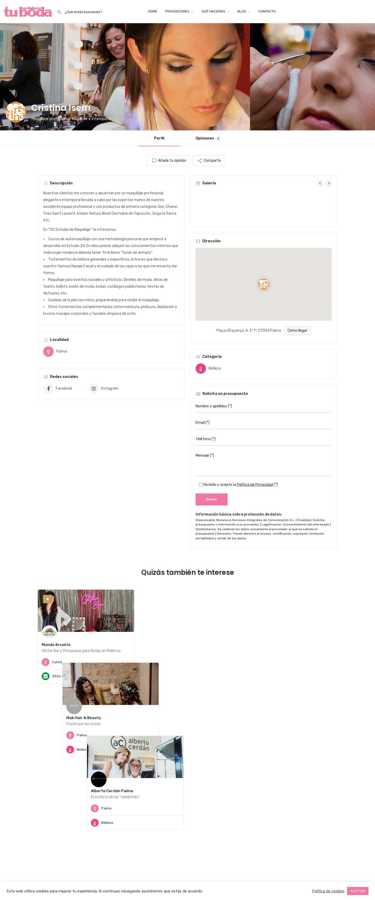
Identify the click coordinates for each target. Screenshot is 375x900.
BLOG (242, 11)
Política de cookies (328, 891)
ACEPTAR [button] (357, 891)
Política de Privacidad (255, 484)
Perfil (159, 138)
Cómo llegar (297, 330)
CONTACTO (267, 11)
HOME (152, 11)
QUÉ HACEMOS (213, 11)
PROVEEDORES (177, 11)
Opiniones (208, 138)
